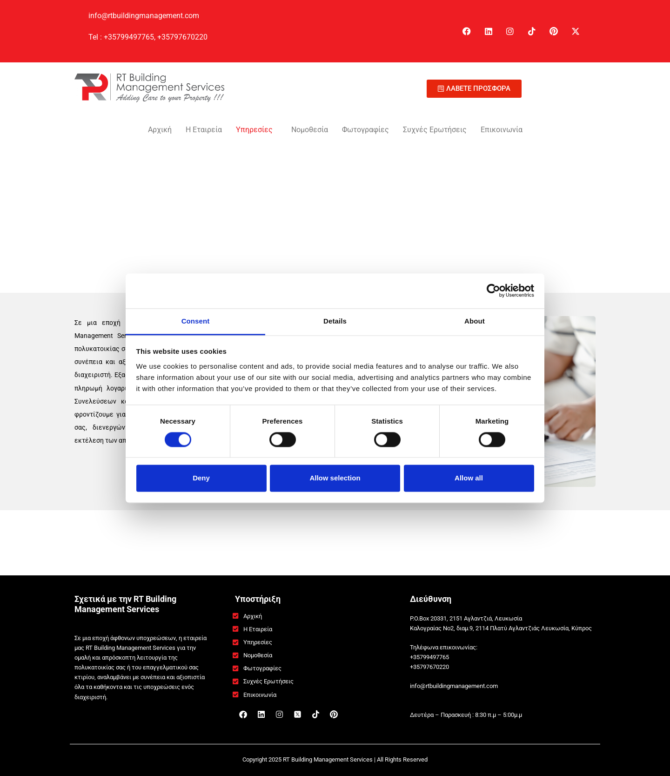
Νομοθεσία (309, 129)
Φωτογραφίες (365, 129)
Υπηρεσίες (254, 129)
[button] (256, 130)
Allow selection (334, 478)
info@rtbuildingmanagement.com (144, 15)
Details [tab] (335, 321)
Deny (201, 478)
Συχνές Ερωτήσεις (435, 129)
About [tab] (474, 321)
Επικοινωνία (502, 129)
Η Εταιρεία (204, 129)
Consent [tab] (195, 321)
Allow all (469, 478)
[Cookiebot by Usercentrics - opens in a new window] (493, 290)
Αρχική (160, 129)
